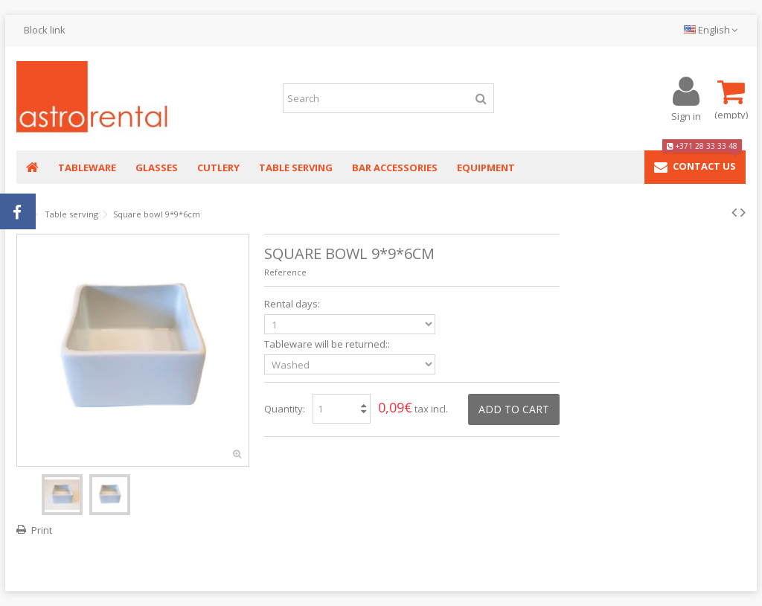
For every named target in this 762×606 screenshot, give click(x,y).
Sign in (686, 115)
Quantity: (284, 408)
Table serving (71, 214)
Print (41, 530)
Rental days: (293, 304)
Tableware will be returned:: (328, 344)
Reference (285, 272)
